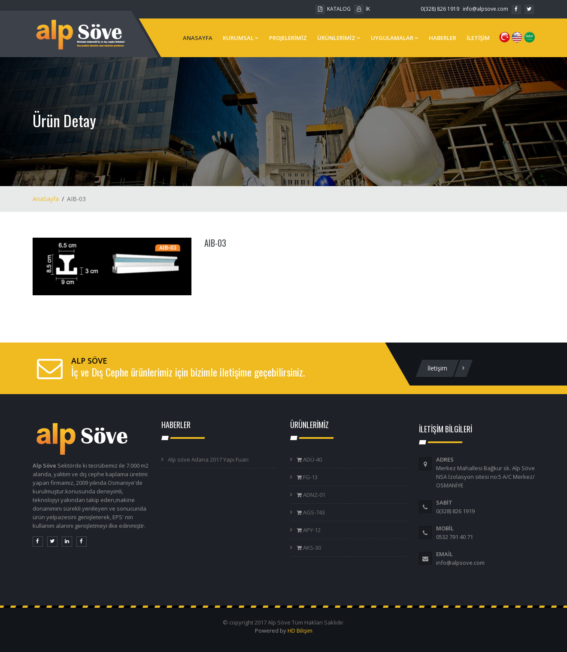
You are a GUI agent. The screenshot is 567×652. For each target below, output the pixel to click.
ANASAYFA (197, 38)
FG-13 (310, 477)
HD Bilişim (300, 630)
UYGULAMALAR (394, 38)
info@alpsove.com (485, 8)
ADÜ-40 (312, 459)
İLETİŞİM (478, 38)
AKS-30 (311, 547)
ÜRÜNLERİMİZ (339, 38)
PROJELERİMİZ (288, 38)
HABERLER (442, 38)
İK (362, 8)
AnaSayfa (46, 199)
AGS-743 (313, 512)
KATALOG (333, 8)
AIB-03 (215, 242)
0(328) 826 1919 (440, 8)
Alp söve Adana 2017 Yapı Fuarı (208, 459)
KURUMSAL (241, 38)
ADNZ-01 (313, 495)
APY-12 (311, 530)
